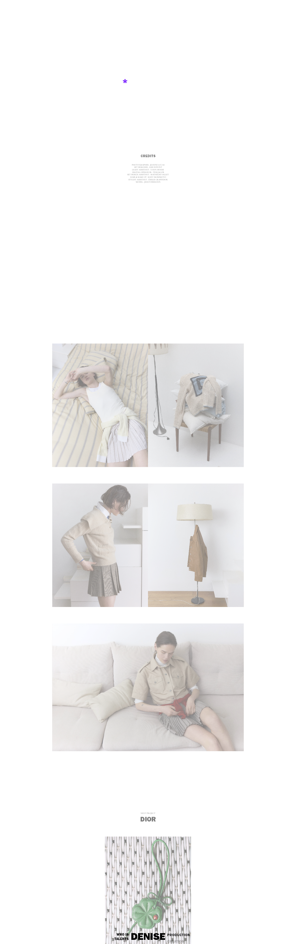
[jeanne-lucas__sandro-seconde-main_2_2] (196, 405)
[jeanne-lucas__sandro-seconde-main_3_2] (196, 545)
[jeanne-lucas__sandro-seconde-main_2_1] (100, 405)
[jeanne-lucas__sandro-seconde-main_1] (148, 263)
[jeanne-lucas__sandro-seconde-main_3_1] (100, 545)
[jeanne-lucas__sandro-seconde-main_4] (148, 687)
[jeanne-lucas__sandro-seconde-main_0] (148, 84)
